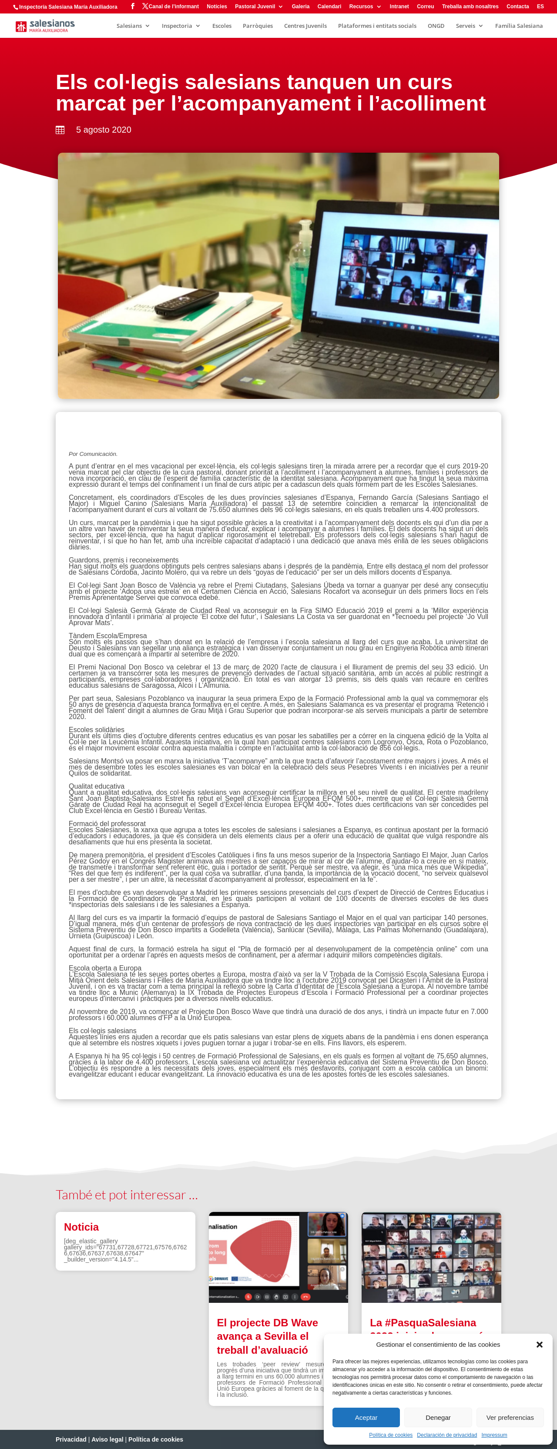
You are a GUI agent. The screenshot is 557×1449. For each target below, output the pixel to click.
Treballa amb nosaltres (470, 7)
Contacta (518, 7)
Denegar (438, 1417)
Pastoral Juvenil (255, 7)
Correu (425, 7)
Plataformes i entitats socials (377, 26)
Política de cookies (391, 1435)
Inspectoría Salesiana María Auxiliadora (68, 7)
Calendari (330, 7)
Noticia (81, 1227)
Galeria (301, 7)
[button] (539, 1344)
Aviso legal (107, 1439)
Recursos (361, 7)
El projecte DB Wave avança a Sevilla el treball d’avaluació (268, 1336)
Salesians (129, 26)
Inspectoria (177, 26)
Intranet (399, 7)
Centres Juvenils (305, 26)
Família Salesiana (519, 26)
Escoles (222, 26)
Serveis (465, 26)
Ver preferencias (510, 1417)
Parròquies (258, 26)
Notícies (217, 7)
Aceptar (366, 1417)
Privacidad (71, 1439)
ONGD (436, 26)
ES (540, 7)
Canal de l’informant (174, 7)
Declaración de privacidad (447, 1435)
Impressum (494, 1435)
